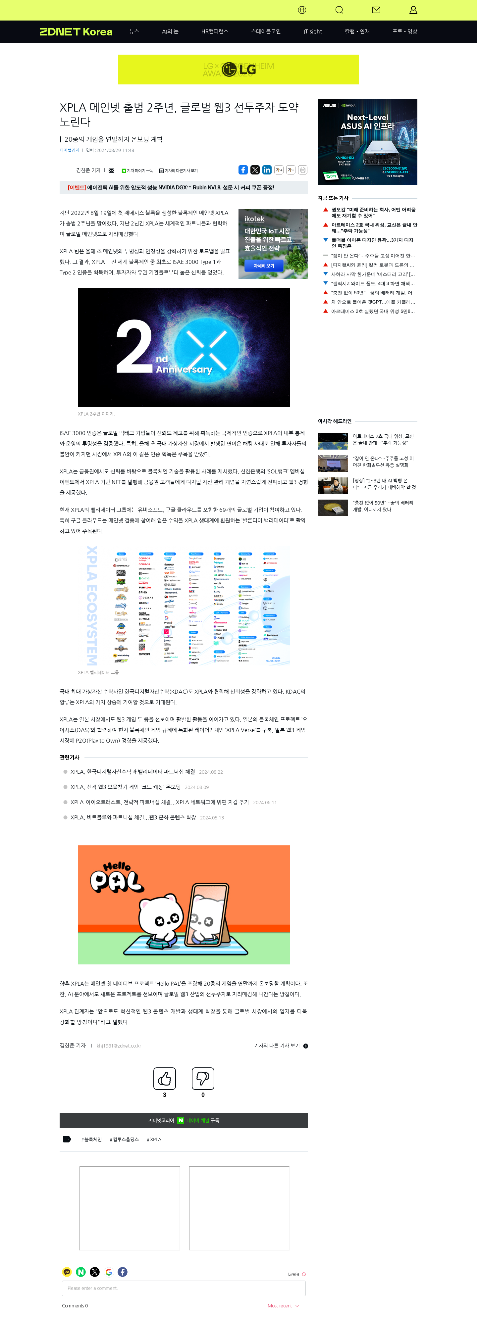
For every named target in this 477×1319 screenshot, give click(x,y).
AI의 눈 (170, 31)
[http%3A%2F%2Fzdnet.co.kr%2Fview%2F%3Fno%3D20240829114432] (267, 169)
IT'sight (313, 31)
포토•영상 (405, 31)
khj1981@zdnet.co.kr (119, 1046)
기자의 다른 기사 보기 (281, 1045)
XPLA (155, 1139)
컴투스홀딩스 (126, 1139)
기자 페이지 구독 (137, 171)
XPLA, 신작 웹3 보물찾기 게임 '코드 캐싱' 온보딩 (126, 787)
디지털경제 (70, 150)
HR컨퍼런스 (215, 31)
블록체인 (93, 1139)
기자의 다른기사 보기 (178, 171)
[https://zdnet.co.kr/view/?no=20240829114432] (243, 169)
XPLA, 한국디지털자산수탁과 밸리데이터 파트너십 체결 (133, 771)
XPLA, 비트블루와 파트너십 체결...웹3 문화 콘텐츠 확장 (133, 817)
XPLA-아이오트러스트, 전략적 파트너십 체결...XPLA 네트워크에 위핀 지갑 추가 (160, 802)
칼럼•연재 (357, 31)
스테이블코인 (266, 31)
